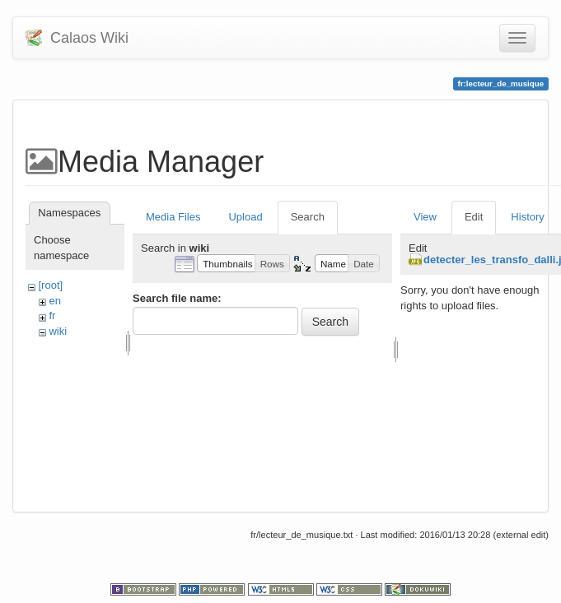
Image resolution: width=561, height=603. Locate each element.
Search (308, 217)
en (54, 301)
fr (52, 315)
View (425, 217)
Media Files (173, 217)
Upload (245, 217)
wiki (58, 331)
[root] (50, 285)
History (527, 217)
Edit (474, 217)
